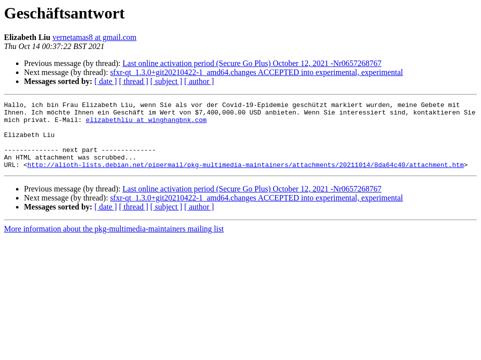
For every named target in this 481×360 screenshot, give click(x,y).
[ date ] (105, 81)
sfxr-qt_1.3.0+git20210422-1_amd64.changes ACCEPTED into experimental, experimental (256, 72)
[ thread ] (133, 81)
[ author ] (199, 81)
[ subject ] (166, 81)
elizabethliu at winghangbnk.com (146, 124)
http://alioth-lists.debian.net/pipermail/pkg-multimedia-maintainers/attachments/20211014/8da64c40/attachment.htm (245, 178)
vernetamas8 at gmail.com (94, 37)
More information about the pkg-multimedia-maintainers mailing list (114, 242)
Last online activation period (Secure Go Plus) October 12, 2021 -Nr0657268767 (252, 63)
